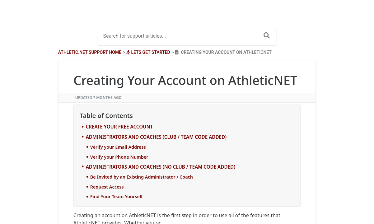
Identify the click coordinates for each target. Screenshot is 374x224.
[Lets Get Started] (147, 52)
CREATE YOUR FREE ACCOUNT (119, 127)
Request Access (107, 187)
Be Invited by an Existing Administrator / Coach (141, 177)
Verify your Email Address (118, 147)
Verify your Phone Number (119, 157)
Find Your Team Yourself (116, 196)
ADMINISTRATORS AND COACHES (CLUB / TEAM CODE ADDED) (156, 137)
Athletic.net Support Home (89, 52)
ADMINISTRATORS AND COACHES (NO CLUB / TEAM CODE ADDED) (160, 167)
